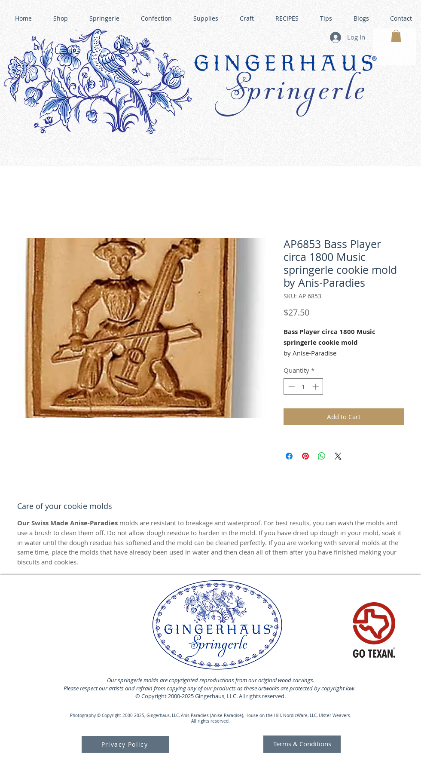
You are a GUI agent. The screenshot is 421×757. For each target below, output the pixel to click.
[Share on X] (338, 456)
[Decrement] (290, 387)
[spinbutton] (303, 387)
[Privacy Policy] (125, 744)
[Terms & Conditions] (302, 744)
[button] (396, 36)
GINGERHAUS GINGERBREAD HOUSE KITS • (291, 155)
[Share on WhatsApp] (322, 456)
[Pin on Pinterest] (305, 456)
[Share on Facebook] (289, 456)
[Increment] (316, 387)
